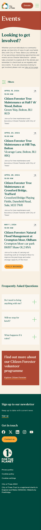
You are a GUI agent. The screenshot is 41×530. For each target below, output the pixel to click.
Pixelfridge (6, 492)
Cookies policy (8, 474)
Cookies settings (9, 478)
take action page (31, 67)
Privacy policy (7, 470)
